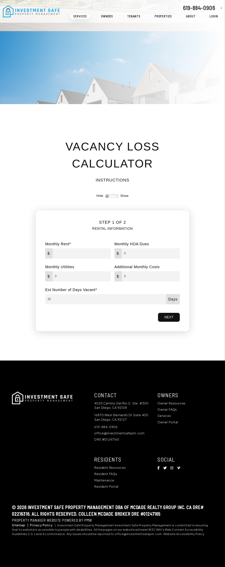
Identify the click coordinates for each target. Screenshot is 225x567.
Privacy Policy (41, 525)
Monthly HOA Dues (131, 244)
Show (124, 195)
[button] (218, 8)
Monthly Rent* (58, 244)
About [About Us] (190, 16)
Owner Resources (171, 403)
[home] (31, 11)
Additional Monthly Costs (137, 267)
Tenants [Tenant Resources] (133, 16)
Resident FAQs (105, 474)
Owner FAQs (167, 409)
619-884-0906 (199, 7)
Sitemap (18, 525)
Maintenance (104, 480)
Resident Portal (106, 486)
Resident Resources (110, 468)
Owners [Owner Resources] (107, 16)
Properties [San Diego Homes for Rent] (163, 16)
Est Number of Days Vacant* (71, 290)
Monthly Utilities (59, 267)
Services (164, 416)
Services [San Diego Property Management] (80, 16)
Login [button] (213, 16)
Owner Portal (167, 422)
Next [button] (169, 317)
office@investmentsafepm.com (119, 433)
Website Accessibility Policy (183, 534)
